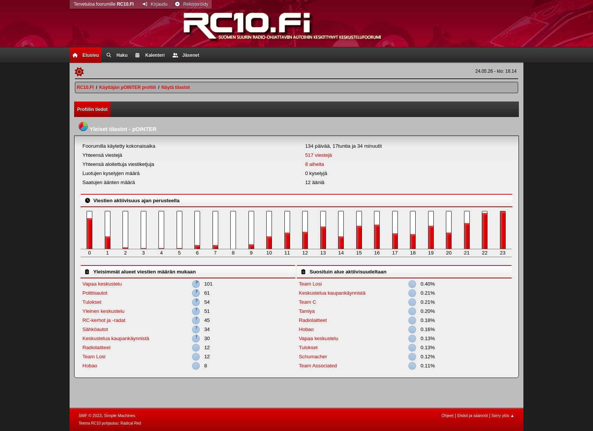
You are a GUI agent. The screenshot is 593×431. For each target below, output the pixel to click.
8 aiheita (314, 164)
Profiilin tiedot (92, 109)
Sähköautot (95, 329)
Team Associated (318, 366)
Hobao (89, 366)
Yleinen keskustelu (103, 311)
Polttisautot (94, 293)
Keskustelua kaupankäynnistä (115, 338)
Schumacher (313, 356)
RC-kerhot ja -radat (103, 320)
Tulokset (91, 302)
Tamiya (307, 311)
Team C (307, 302)
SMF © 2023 (90, 415)
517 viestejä (318, 155)
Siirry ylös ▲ (503, 415)
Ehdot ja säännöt (472, 415)
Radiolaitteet (96, 347)
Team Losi (94, 356)
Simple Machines (119, 415)
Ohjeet (447, 415)
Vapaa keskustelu (102, 284)
